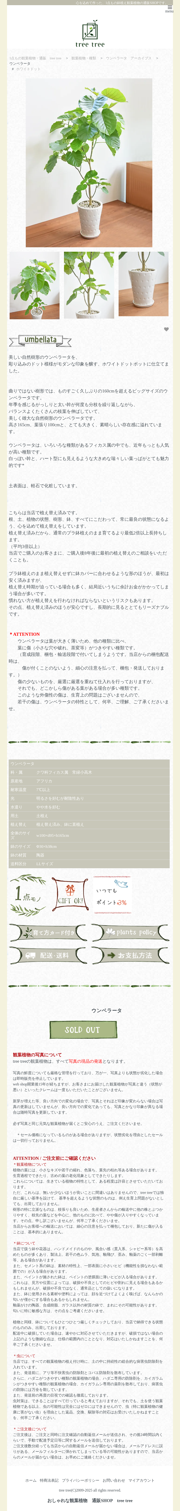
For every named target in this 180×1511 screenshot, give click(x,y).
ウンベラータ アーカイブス (129, 58)
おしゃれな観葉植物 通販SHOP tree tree (89, 1500)
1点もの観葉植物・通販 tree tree (35, 58)
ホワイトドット (28, 69)
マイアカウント (141, 1480)
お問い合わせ (114, 1480)
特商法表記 (49, 1480)
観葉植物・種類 (83, 58)
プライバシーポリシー (80, 1480)
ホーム (31, 1480)
